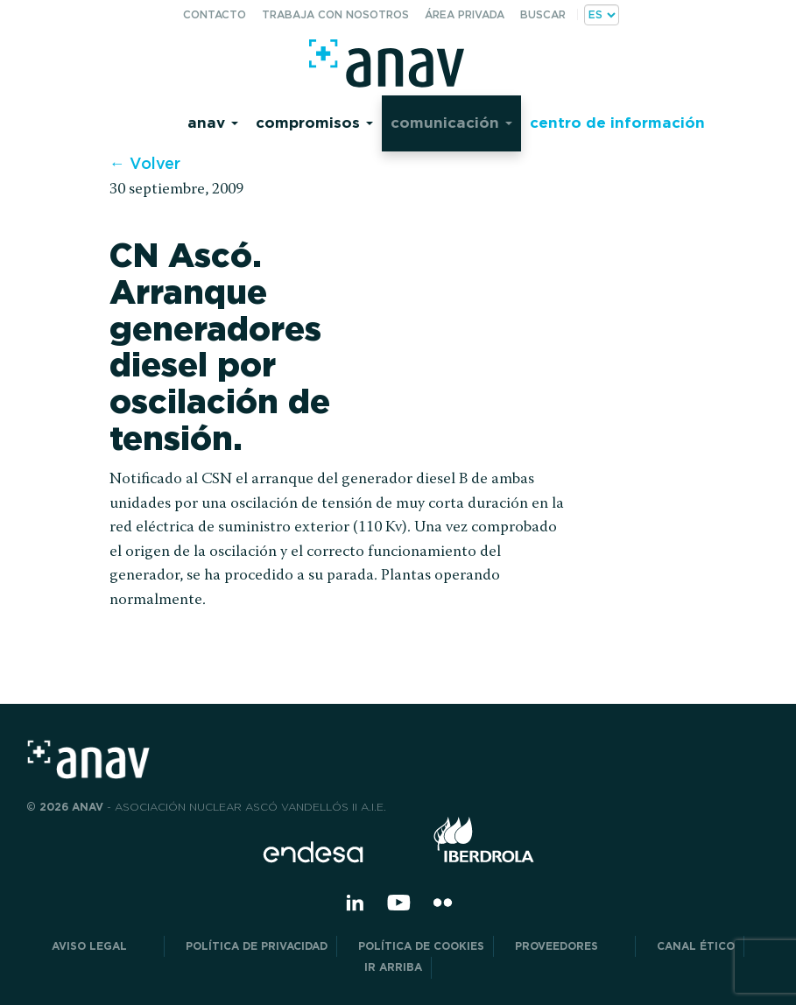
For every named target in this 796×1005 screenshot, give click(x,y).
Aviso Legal (103, 946)
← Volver (144, 163)
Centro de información (617, 122)
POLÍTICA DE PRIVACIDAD (257, 946)
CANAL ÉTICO (696, 946)
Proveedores (570, 946)
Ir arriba (393, 967)
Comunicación (451, 122)
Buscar (543, 14)
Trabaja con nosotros (335, 14)
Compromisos (314, 122)
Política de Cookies (421, 946)
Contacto (214, 14)
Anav (212, 122)
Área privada (464, 14)
